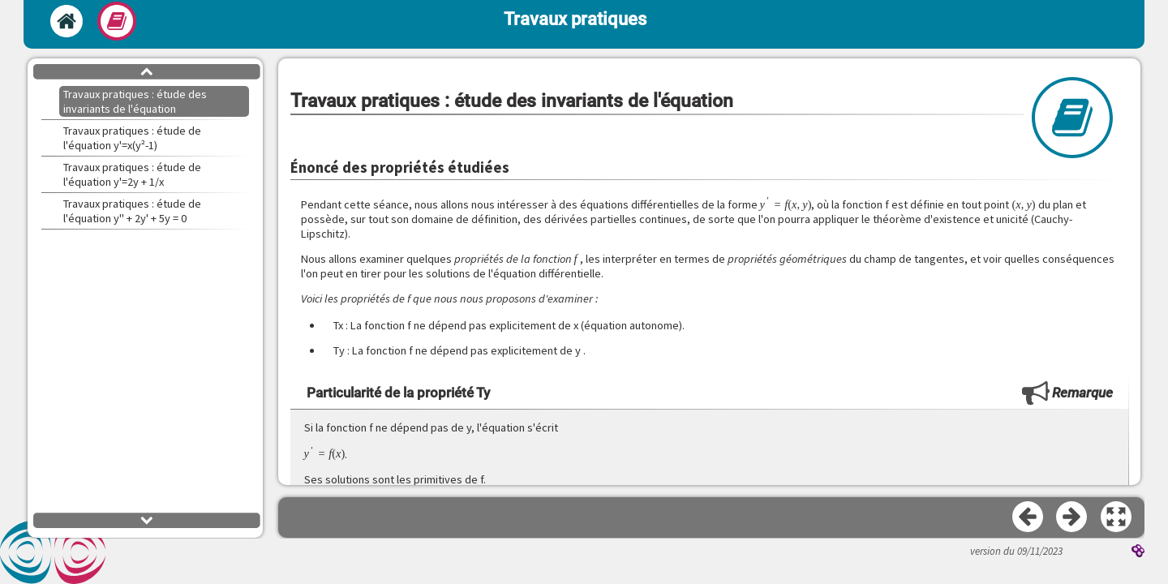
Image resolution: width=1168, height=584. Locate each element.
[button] (1117, 517)
